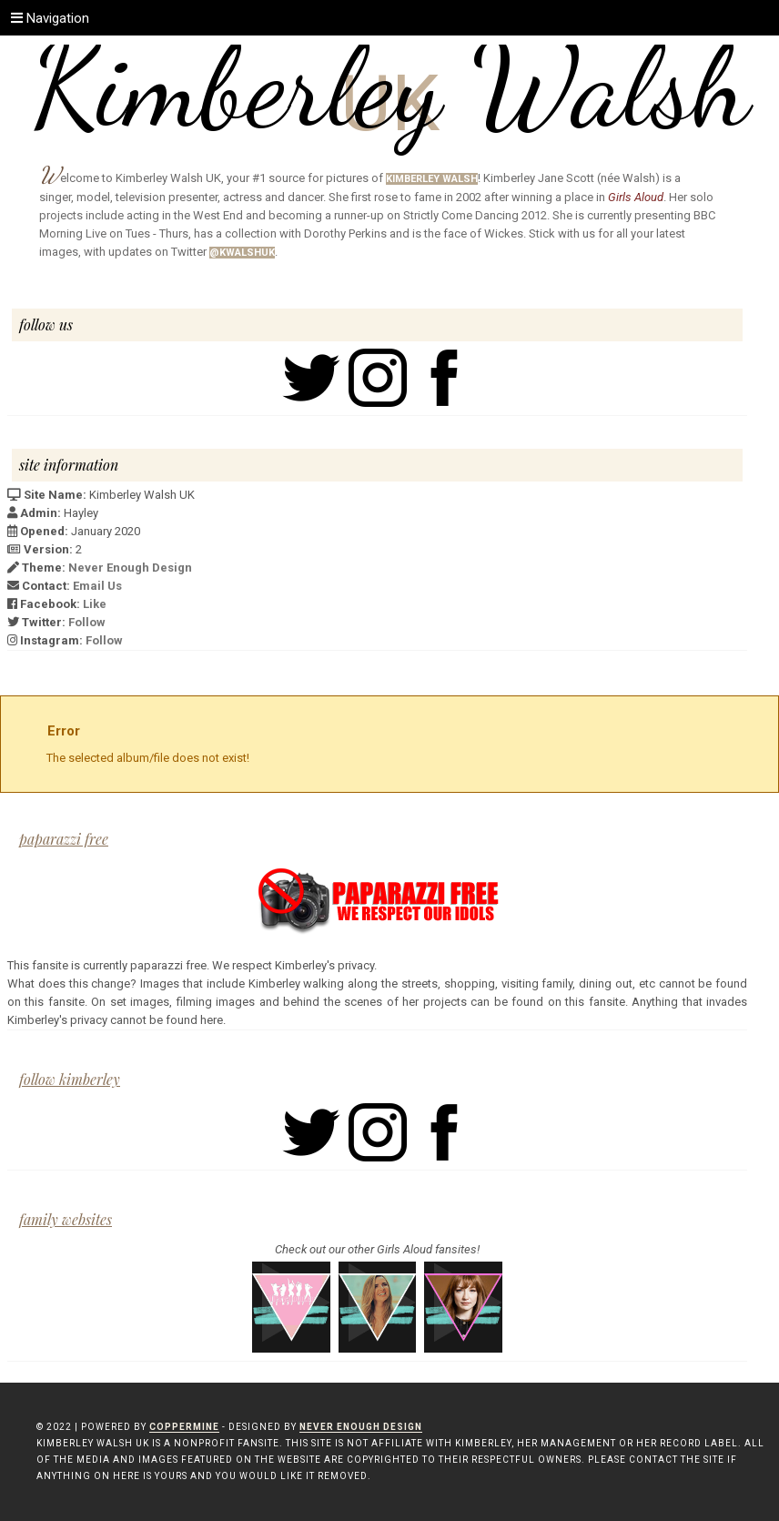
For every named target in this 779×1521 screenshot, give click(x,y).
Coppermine (184, 1427)
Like (94, 604)
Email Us (97, 586)
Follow (87, 622)
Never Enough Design (130, 567)
